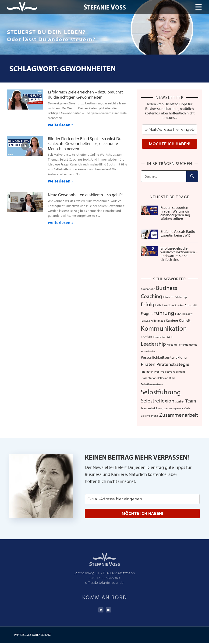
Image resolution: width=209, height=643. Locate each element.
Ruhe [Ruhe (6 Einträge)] (172, 378)
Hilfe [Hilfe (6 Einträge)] (153, 320)
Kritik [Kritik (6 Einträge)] (169, 337)
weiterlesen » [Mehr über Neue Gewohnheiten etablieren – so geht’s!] (60, 222)
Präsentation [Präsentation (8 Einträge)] (148, 378)
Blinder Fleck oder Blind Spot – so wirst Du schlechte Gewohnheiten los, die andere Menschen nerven (84, 143)
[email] (169, 129)
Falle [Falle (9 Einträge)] (158, 305)
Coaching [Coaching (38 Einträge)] (151, 296)
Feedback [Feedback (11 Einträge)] (169, 305)
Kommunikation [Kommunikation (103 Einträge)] (164, 328)
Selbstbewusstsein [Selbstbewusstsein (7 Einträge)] (152, 384)
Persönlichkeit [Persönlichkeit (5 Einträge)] (148, 351)
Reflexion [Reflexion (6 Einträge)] (162, 378)
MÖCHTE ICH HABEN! (169, 144)
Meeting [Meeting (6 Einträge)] (172, 344)
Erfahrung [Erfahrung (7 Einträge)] (181, 297)
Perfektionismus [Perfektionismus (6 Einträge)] (187, 344)
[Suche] (192, 176)
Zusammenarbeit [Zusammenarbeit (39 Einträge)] (178, 414)
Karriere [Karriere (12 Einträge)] (172, 320)
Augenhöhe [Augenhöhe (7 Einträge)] (148, 289)
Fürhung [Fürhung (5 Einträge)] (145, 320)
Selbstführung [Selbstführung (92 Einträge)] (161, 392)
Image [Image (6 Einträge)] (161, 320)
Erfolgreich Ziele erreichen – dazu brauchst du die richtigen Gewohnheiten (85, 94)
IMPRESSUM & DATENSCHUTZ (32, 634)
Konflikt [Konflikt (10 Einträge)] (146, 337)
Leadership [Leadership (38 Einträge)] (153, 343)
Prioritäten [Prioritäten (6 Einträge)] (147, 371)
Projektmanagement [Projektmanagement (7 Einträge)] (172, 371)
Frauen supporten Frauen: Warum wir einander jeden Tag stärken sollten (175, 213)
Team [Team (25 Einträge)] (190, 401)
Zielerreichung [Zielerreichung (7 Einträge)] (149, 415)
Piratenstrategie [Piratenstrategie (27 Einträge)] (172, 364)
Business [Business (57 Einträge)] (166, 288)
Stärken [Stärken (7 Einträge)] (179, 401)
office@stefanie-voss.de (104, 582)
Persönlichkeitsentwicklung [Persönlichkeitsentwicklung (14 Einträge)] (164, 357)
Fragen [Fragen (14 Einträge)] (146, 313)
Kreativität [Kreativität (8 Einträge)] (159, 337)
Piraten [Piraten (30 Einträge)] (148, 364)
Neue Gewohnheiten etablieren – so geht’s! (85, 194)
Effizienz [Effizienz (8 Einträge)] (168, 297)
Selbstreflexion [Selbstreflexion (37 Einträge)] (157, 400)
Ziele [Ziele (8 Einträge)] (187, 408)
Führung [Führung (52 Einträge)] (163, 312)
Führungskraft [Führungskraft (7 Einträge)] (183, 314)
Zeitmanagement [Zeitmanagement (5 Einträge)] (173, 408)
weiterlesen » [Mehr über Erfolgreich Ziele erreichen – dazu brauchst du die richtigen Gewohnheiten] (60, 124)
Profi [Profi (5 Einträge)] (156, 371)
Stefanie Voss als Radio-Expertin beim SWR (178, 233)
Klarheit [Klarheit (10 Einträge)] (184, 320)
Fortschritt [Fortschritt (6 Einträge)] (190, 305)
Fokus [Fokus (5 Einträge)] (180, 305)
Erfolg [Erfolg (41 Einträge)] (147, 304)
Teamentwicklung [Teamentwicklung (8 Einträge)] (152, 408)
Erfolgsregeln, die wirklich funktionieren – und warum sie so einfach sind (179, 254)
